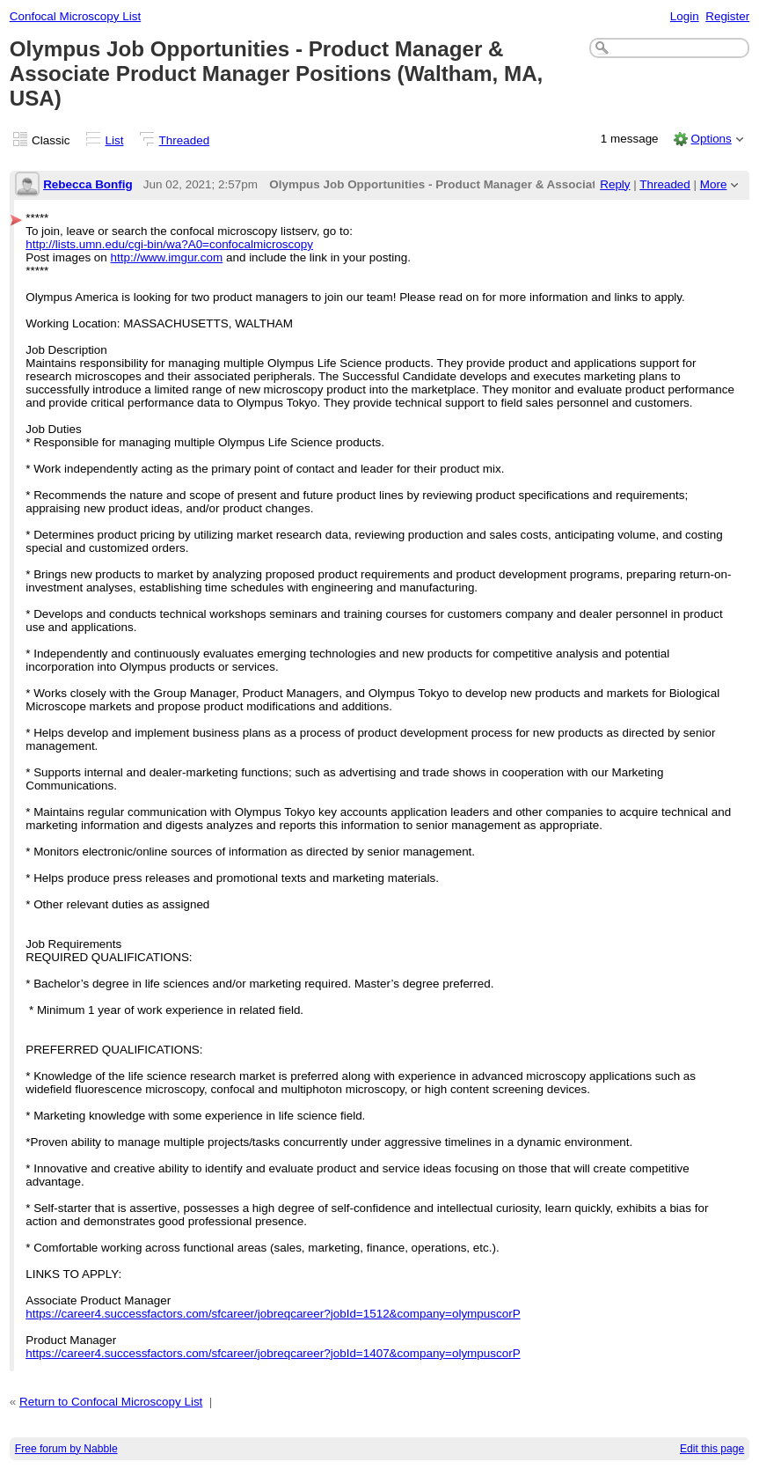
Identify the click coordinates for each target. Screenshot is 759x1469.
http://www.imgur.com (167, 257)
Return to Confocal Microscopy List (110, 1401)
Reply (615, 184)
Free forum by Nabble (66, 1449)
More (713, 184)
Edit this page (712, 1449)
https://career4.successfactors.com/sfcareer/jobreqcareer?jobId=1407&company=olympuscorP (273, 1353)
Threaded (184, 140)
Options (710, 138)
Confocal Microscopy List (75, 16)
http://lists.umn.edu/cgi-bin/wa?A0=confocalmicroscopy (169, 244)
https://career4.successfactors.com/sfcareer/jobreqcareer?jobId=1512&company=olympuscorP (273, 1313)
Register (727, 16)
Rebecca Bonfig (88, 184)
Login (684, 16)
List (115, 140)
